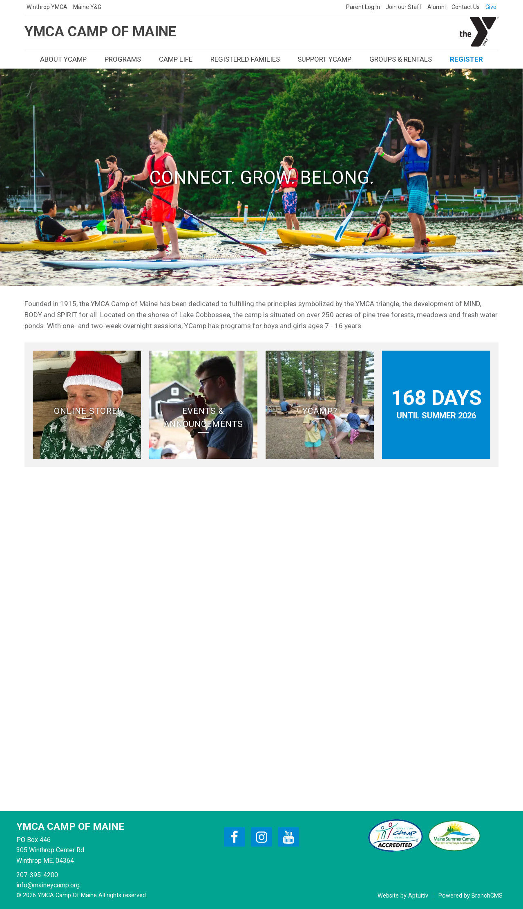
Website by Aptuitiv (403, 896)
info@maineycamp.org (48, 885)
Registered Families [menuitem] (245, 59)
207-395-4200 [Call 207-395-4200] (37, 875)
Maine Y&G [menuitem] (87, 7)
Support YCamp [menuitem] (324, 59)
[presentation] (47, 6)
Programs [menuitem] (123, 59)
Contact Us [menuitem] (465, 7)
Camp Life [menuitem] (175, 59)
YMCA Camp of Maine (100, 31)
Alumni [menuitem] (436, 7)
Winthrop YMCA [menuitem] (47, 7)
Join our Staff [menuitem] (404, 7)
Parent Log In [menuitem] (363, 7)
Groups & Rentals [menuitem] (400, 59)
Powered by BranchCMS (470, 896)
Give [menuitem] (490, 7)
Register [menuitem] (466, 59)
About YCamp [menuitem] (63, 59)
